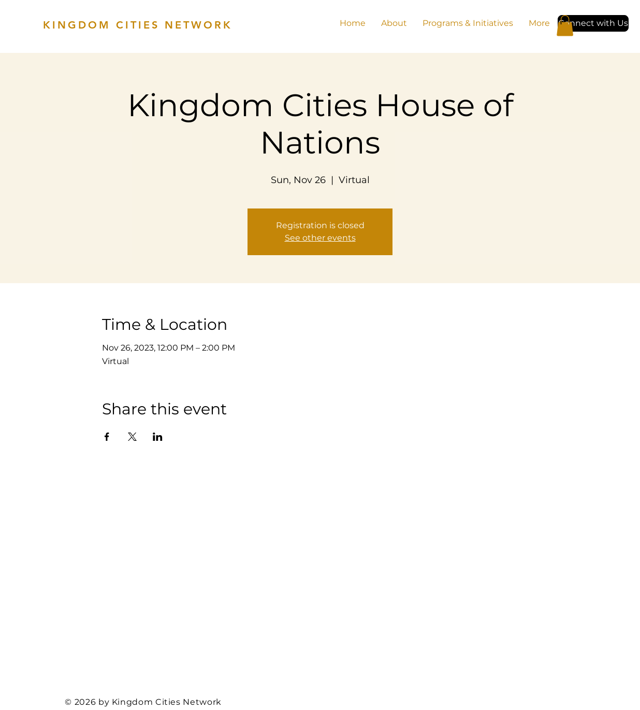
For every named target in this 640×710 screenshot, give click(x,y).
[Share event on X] (132, 437)
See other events (320, 238)
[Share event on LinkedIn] (158, 437)
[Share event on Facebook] (107, 437)
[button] (593, 23)
